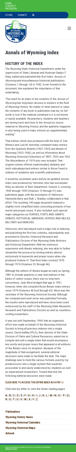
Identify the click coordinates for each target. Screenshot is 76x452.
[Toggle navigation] (69, 29)
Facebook (11, 8)
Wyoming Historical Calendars (22, 422)
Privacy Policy (11, 449)
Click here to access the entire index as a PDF (32, 382)
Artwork (9, 433)
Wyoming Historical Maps (20, 428)
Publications (12, 411)
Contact (10, 6)
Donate (22, 15)
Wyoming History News (19, 417)
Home (8, 3)
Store (9, 15)
